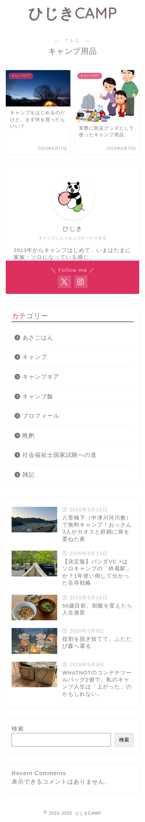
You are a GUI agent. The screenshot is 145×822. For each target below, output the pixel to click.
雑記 (28, 474)
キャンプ (34, 357)
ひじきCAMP (72, 13)
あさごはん (37, 337)
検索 (18, 728)
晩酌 (28, 435)
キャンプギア (41, 376)
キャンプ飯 (37, 396)
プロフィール (41, 415)
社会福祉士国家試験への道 (59, 454)
